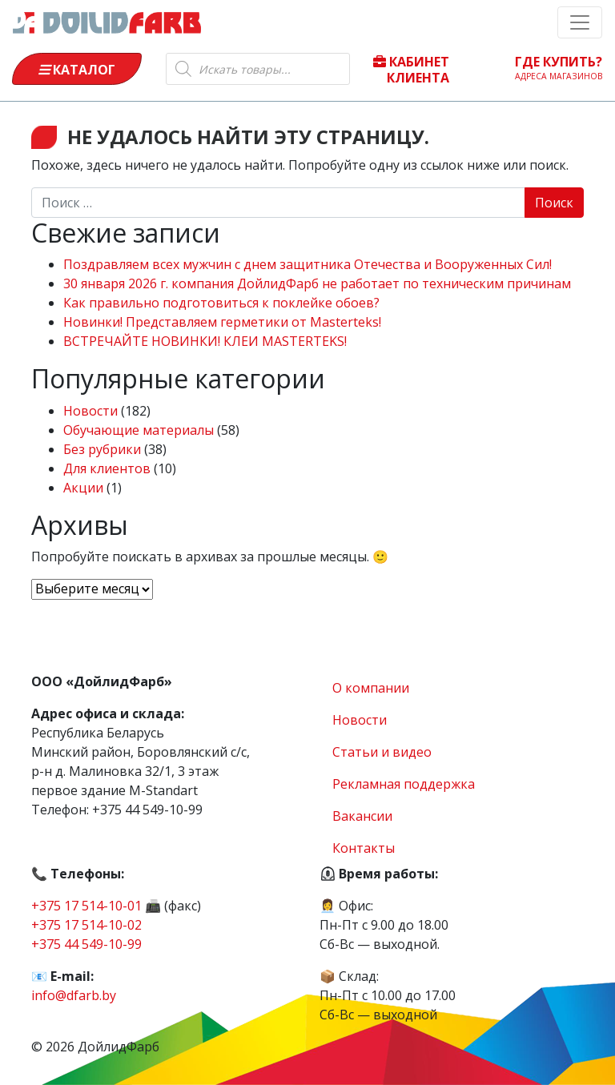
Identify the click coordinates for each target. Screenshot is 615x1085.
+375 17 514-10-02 (86, 925)
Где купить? (559, 67)
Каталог (76, 69)
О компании (370, 688)
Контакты (363, 848)
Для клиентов (107, 468)
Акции (83, 487)
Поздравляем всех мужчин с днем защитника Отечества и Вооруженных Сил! (307, 264)
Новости (90, 411)
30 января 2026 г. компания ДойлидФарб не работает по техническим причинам (317, 283)
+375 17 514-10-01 (86, 905)
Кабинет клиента (411, 69)
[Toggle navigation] (579, 22)
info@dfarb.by (73, 995)
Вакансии (362, 816)
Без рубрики (102, 449)
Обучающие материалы (138, 430)
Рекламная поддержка (403, 784)
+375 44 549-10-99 (86, 944)
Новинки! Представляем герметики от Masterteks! (222, 322)
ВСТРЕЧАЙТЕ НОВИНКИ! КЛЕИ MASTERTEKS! (205, 341)
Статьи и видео (382, 752)
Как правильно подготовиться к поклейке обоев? (221, 302)
